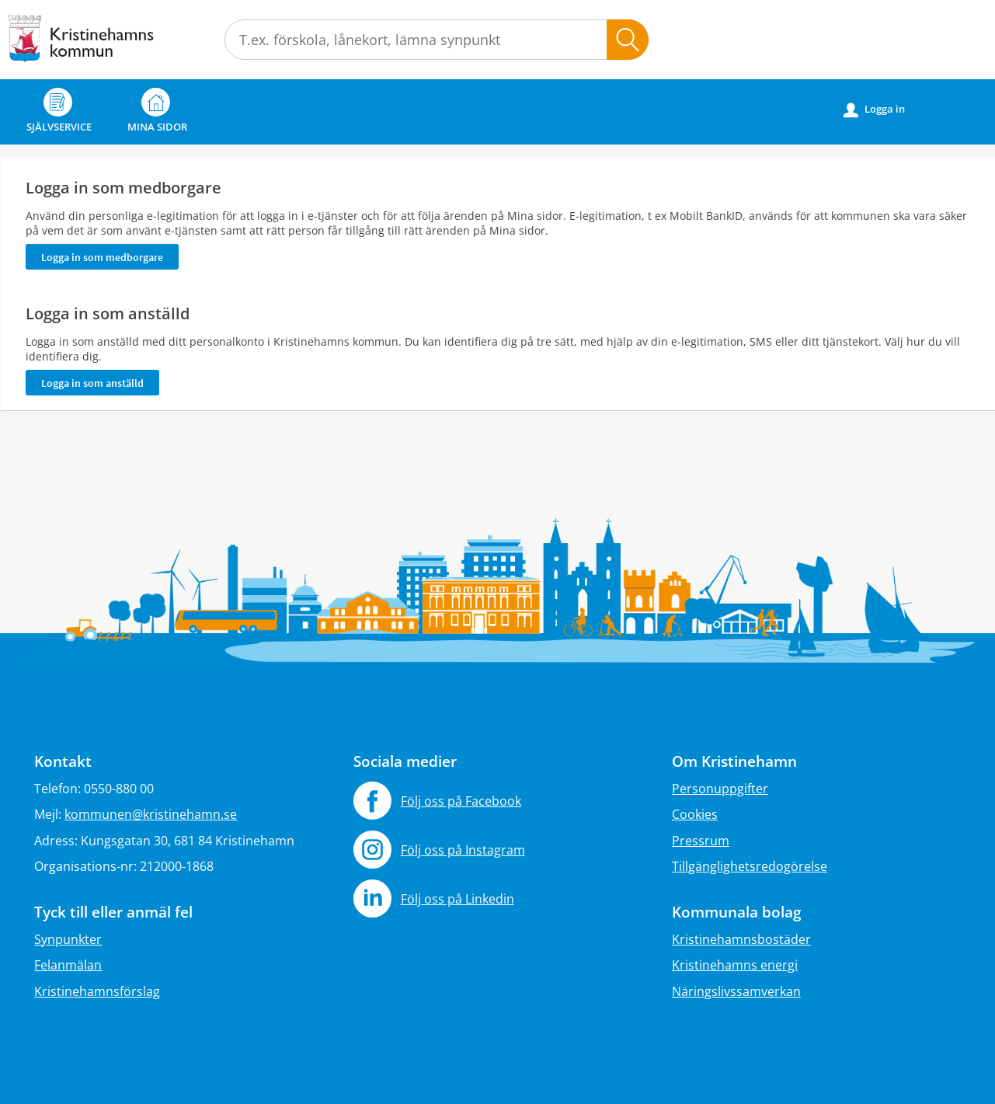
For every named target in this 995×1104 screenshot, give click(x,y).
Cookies (695, 814)
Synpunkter (68, 939)
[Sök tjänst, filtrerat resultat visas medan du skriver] (436, 39)
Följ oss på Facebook (461, 801)
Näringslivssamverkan (736, 991)
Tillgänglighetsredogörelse (749, 866)
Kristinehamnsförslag (97, 991)
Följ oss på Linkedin (457, 898)
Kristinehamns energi (735, 964)
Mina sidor (157, 111)
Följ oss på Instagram (463, 849)
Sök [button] (628, 39)
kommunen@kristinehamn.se (150, 814)
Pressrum (700, 840)
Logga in (874, 109)
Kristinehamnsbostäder (741, 939)
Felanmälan (68, 964)
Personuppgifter (720, 788)
